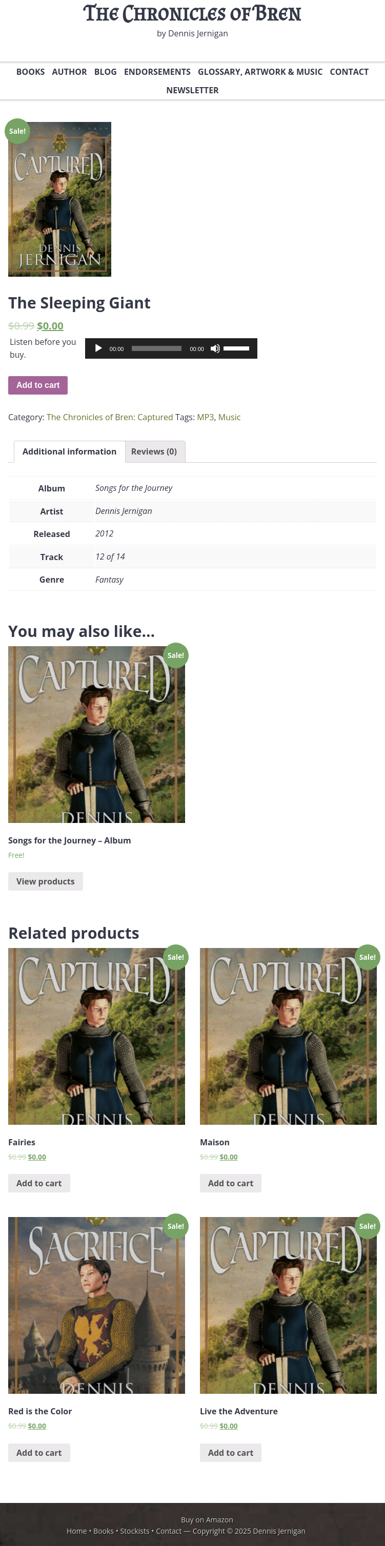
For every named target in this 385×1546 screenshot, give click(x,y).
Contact (348, 71)
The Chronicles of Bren (192, 13)
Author (69, 71)
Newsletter (191, 90)
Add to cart (37, 385)
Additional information (70, 451)
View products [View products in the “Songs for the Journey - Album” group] (45, 881)
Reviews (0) (154, 451)
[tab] (70, 452)
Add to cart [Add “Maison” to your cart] (231, 1183)
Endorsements (157, 71)
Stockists (135, 1531)
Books (29, 71)
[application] (171, 348)
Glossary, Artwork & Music (258, 71)
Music (229, 417)
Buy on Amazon (207, 1519)
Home (77, 1531)
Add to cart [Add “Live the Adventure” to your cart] (231, 1452)
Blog (105, 71)
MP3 (205, 417)
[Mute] (215, 348)
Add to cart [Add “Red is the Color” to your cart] (39, 1452)
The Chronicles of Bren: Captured (110, 417)
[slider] (156, 348)
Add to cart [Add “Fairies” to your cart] (39, 1183)
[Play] (98, 348)
